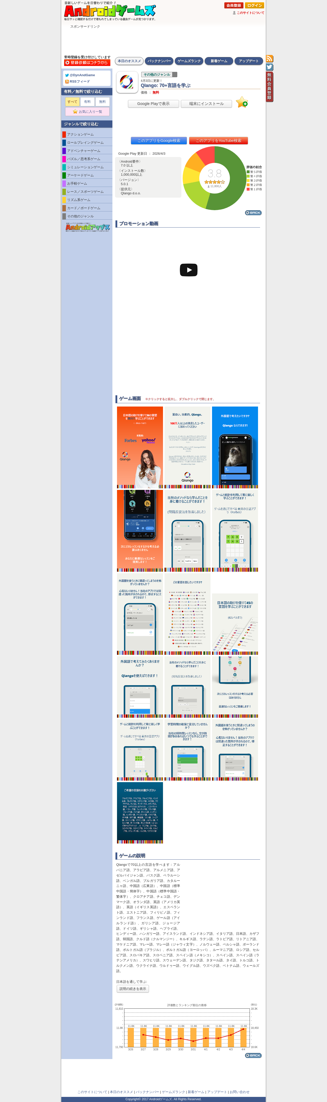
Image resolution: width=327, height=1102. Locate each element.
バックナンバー (159, 61)
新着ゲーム (219, 61)
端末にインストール (206, 103)
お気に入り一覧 (89, 112)
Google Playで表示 (153, 103)
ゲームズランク (189, 61)
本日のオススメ (129, 61)
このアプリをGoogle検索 (158, 140)
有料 (87, 102)
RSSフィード (77, 81)
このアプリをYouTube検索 (218, 140)
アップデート (249, 61)
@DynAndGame (80, 75)
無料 (102, 102)
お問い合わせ (240, 1092)
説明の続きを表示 (133, 989)
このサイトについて (250, 13)
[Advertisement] (163, 40)
